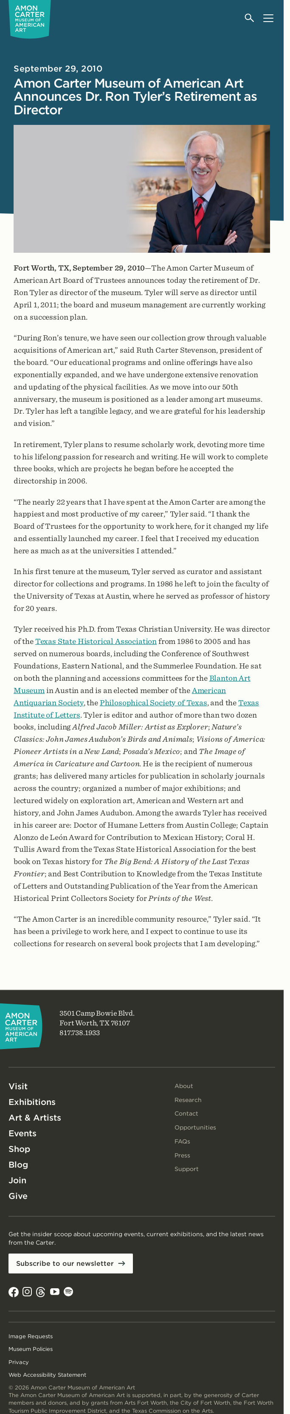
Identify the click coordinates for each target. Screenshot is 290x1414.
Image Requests (30, 1336)
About (184, 1086)
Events (22, 1133)
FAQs (182, 1141)
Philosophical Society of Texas (153, 703)
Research (188, 1099)
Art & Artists (34, 1118)
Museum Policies (30, 1349)
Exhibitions (32, 1102)
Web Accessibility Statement (47, 1375)
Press (182, 1155)
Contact (186, 1113)
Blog (18, 1165)
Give (18, 1196)
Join (17, 1180)
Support (187, 1168)
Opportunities (195, 1127)
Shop (19, 1149)
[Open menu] (268, 18)
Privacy (18, 1362)
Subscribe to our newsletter (65, 1263)
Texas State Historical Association (96, 641)
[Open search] (249, 18)
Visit (18, 1086)
